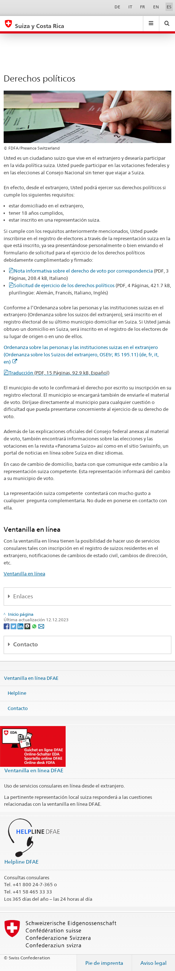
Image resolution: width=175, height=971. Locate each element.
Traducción (59, 373)
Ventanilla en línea (24, 573)
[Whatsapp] (34, 626)
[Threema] (27, 626)
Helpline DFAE (21, 862)
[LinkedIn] (21, 626)
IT (130, 6)
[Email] (41, 626)
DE (117, 6)
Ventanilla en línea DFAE (31, 678)
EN (156, 6)
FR (142, 6)
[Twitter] (14, 626)
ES (169, 6)
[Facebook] (7, 626)
